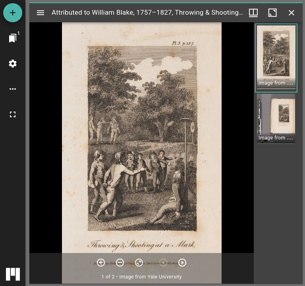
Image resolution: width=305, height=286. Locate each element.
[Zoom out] (119, 262)
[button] (276, 58)
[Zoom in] (100, 262)
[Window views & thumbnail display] (253, 12)
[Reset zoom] (139, 262)
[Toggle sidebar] (40, 12)
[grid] (278, 153)
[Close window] (291, 12)
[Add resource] (12, 12)
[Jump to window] (12, 38)
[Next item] (182, 262)
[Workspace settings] (12, 63)
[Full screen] (12, 114)
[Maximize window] (272, 12)
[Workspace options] (12, 89)
